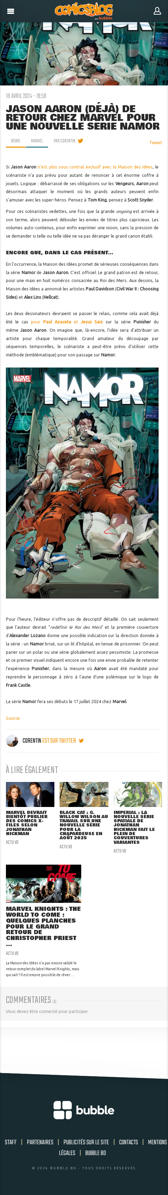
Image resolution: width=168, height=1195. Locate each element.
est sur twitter (63, 741)
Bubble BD (95, 1153)
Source (13, 718)
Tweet (155, 142)
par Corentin (64, 141)
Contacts (128, 1142)
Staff (11, 1142)
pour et (67, 322)
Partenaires (40, 1142)
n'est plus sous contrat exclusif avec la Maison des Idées (95, 167)
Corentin (24, 741)
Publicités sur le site (86, 1142)
